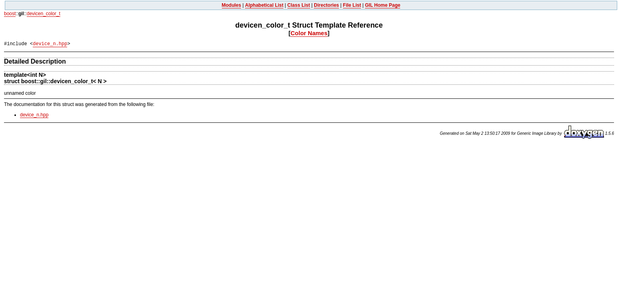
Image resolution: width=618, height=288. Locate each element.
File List (352, 5)
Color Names (309, 33)
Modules (231, 5)
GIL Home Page (382, 5)
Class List (298, 5)
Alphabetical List (264, 5)
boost (10, 13)
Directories (326, 5)
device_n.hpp (50, 44)
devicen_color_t (43, 13)
